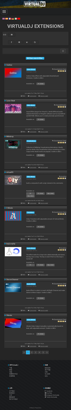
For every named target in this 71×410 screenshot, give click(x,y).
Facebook (48, 391)
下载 (10, 368)
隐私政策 (12, 397)
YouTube (48, 393)
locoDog (63, 176)
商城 (10, 370)
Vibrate (9, 315)
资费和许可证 (13, 374)
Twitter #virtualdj (51, 397)
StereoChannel (12, 280)
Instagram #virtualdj (52, 395)
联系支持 (47, 368)
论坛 (46, 376)
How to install (44, 96)
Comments (33, 96)
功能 (10, 372)
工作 (10, 395)
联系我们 (12, 393)
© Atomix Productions (35, 408)
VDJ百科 (47, 374)
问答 (46, 372)
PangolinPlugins (61, 105)
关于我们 (12, 391)
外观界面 (12, 376)
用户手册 (47, 370)
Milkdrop (9, 136)
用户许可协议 (13, 399)
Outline (9, 65)
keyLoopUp (10, 244)
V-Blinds (9, 208)
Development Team (60, 69)
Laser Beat (10, 101)
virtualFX (9, 172)
